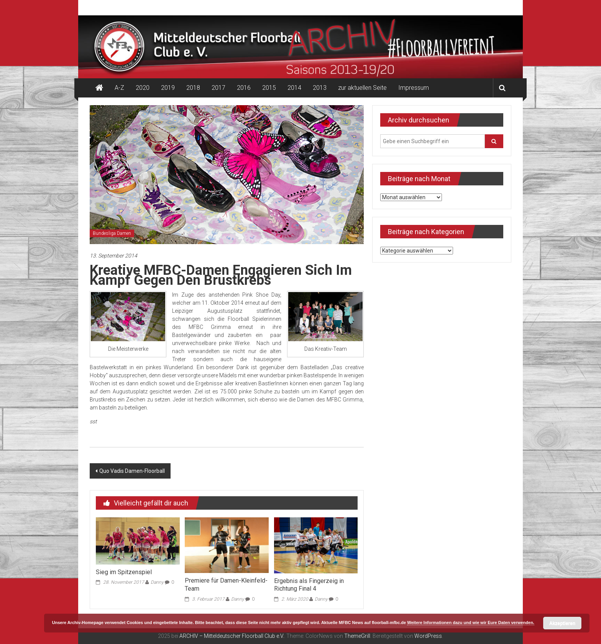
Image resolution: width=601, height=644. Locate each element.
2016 (244, 87)
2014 (294, 87)
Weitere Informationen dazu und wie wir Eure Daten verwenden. (470, 622)
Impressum (413, 87)
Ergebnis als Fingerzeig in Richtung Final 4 (309, 585)
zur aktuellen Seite (362, 87)
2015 (269, 87)
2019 (168, 87)
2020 (142, 87)
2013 (320, 87)
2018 (193, 87)
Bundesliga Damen (112, 233)
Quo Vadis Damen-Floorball (132, 471)
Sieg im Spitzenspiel (124, 572)
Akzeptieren (562, 623)
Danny (157, 582)
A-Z (119, 87)
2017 (218, 87)
